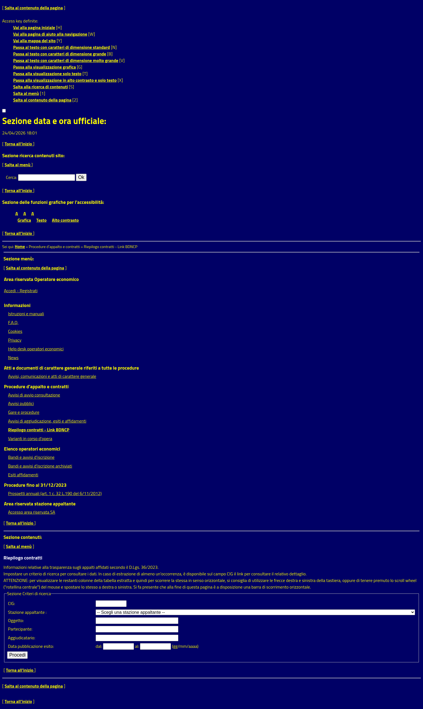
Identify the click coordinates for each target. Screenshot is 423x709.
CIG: (11, 603)
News (13, 357)
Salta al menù (26, 93)
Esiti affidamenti (23, 474)
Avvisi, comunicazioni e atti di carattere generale (52, 376)
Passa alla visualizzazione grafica (44, 67)
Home (20, 247)
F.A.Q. (13, 322)
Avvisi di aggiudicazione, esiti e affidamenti (47, 421)
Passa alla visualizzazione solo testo (47, 73)
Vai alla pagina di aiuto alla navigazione (50, 34)
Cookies (15, 331)
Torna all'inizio (19, 143)
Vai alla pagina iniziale (34, 27)
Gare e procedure (23, 412)
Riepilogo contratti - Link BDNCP (38, 429)
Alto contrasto (65, 220)
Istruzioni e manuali (26, 313)
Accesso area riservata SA (31, 512)
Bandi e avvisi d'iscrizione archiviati (40, 466)
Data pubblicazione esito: (31, 646)
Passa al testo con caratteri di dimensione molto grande (65, 60)
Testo (41, 220)
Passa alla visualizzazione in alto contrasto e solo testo (65, 80)
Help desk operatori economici (36, 348)
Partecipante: (20, 629)
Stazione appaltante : (27, 612)
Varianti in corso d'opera (30, 438)
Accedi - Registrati (21, 290)
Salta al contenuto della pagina (34, 7)
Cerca (11, 177)
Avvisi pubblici (21, 403)
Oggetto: (16, 620)
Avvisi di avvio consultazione (34, 395)
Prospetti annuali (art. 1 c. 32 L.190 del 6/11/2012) (54, 493)
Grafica (24, 220)
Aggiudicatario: (21, 637)
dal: (99, 646)
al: (137, 646)
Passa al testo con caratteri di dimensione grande (59, 53)
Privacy (14, 340)
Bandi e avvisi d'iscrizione (31, 457)
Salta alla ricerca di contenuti (40, 86)
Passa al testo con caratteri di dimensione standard (61, 47)
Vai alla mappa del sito (34, 40)
